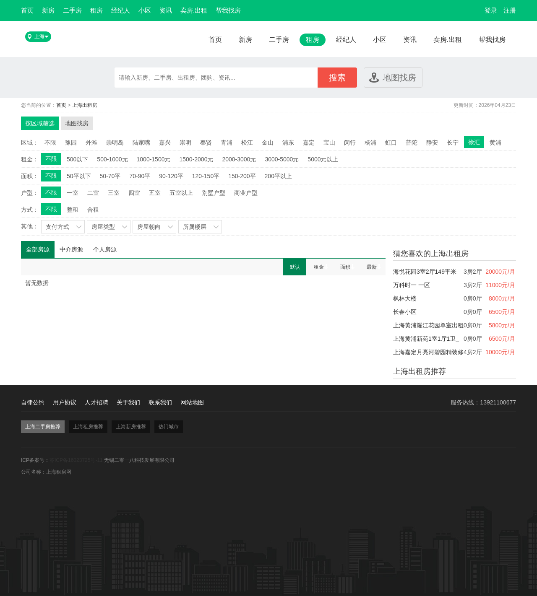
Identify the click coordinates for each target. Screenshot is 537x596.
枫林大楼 (405, 298)
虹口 (391, 142)
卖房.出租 (193, 10)
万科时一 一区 (411, 285)
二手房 (72, 10)
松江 (247, 142)
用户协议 (64, 402)
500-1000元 (112, 159)
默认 (295, 267)
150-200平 (241, 176)
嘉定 (309, 142)
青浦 (226, 142)
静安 (432, 142)
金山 (268, 142)
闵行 (350, 142)
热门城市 (169, 427)
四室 (134, 192)
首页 (27, 10)
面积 (345, 267)
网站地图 (192, 402)
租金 (319, 267)
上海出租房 (84, 105)
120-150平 (205, 176)
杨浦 (370, 142)
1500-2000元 (196, 159)
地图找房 (399, 77)
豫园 (71, 142)
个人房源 (105, 249)
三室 (114, 192)
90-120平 (171, 176)
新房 (48, 10)
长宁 (453, 142)
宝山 (329, 142)
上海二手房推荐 (42, 427)
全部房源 (38, 249)
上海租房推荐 (88, 427)
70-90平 (139, 176)
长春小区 (405, 311)
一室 (72, 192)
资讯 (165, 10)
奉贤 (206, 142)
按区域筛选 (40, 123)
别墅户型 (213, 192)
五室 (155, 192)
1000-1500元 (154, 159)
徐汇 (474, 142)
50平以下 (79, 176)
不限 (50, 142)
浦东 (288, 142)
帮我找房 (228, 10)
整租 (72, 209)
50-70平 (110, 176)
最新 (372, 267)
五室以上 (181, 192)
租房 (96, 10)
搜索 (337, 77)
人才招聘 (96, 402)
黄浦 (495, 142)
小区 (144, 10)
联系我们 (160, 402)
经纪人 (120, 10)
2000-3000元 (239, 159)
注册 (509, 10)
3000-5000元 (282, 159)
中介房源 (71, 249)
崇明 (185, 142)
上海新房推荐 (131, 427)
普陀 (411, 142)
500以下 (77, 159)
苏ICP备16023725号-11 (76, 460)
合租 (93, 209)
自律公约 (32, 402)
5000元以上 (323, 159)
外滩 (91, 142)
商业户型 (246, 192)
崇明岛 (115, 142)
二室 (93, 192)
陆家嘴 (141, 142)
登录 (491, 10)
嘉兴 (165, 142)
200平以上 (278, 176)
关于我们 (128, 402)
